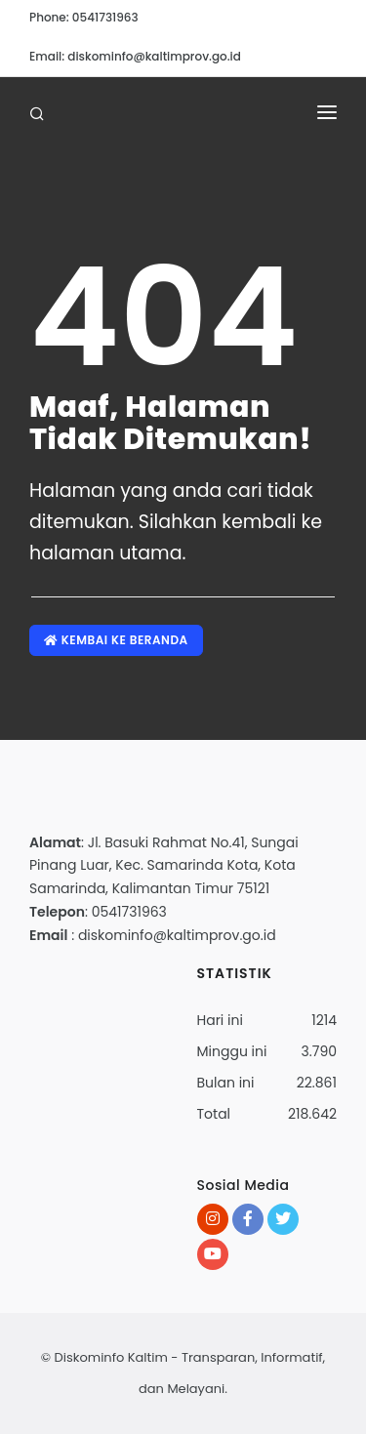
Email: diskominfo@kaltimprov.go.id (135, 56)
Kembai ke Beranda (116, 640)
